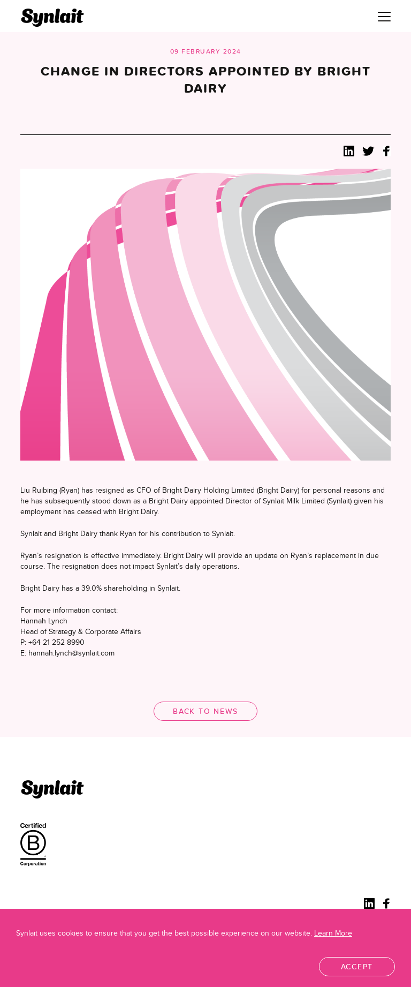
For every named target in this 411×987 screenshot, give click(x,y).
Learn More (333, 933)
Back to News (205, 711)
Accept (357, 966)
